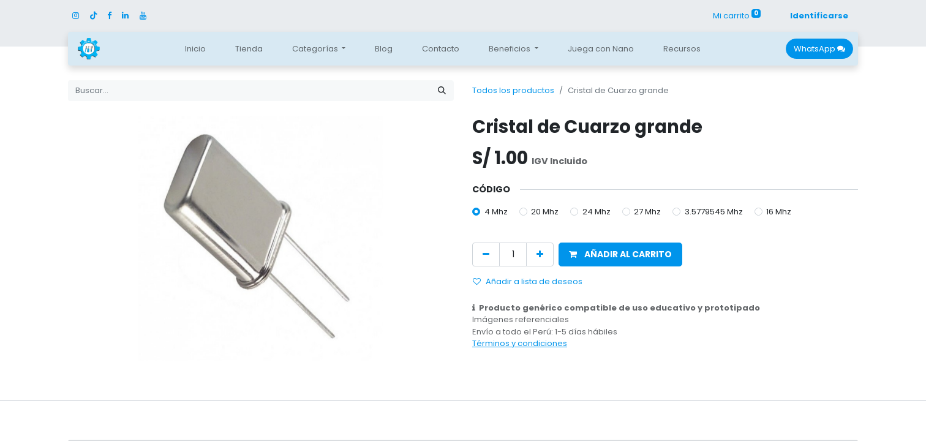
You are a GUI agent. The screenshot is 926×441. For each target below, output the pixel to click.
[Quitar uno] (486, 254)
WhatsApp (819, 49)
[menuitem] (195, 49)
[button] (620, 254)
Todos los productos (513, 90)
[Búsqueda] (442, 90)
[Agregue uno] (540, 254)
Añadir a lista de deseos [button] (527, 281)
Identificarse (819, 15)
